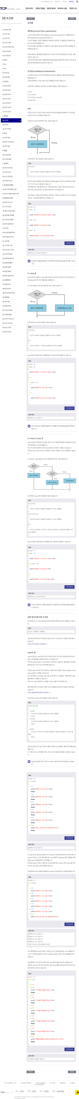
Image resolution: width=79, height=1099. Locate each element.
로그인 (64, 1)
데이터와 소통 (62, 8)
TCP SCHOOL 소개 (47, 1)
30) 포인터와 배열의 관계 (9, 189)
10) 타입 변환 (6, 77)
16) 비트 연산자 (6, 107)
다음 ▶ (72, 18)
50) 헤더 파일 (6, 302)
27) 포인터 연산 (6, 172)
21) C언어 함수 (6, 138)
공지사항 (52, 1083)
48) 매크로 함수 (6, 289)
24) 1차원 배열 (6, 155)
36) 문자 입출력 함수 (8, 224)
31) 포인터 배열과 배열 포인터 (10, 194)
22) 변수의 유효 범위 (8, 142)
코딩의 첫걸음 (40, 8)
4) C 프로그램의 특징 (8, 47)
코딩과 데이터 (51, 8)
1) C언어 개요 (6, 34)
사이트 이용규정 (40, 1083)
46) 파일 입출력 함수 (8, 276)
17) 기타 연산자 (6, 112)
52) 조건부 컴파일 (7, 310)
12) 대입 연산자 (6, 90)
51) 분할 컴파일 (6, 306)
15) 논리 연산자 (6, 103)
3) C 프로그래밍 (6, 43)
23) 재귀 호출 (6, 146)
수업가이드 (57, 1)
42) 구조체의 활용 (7, 254)
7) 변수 (4, 64)
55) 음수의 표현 (6, 327)
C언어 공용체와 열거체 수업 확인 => (39, 693)
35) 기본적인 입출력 (8, 220)
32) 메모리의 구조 (7, 202)
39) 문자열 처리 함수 (8, 237)
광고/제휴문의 (39, 1084)
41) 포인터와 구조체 (8, 250)
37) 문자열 (5, 228)
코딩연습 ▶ (69, 243)
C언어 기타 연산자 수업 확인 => (38, 644)
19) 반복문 (5, 125)
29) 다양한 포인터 (7, 181)
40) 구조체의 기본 (7, 245)
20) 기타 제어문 (6, 129)
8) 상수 (4, 68)
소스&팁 (72, 1083)
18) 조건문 (5, 120)
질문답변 (62, 1083)
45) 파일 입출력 (6, 271)
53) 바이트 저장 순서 (8, 319)
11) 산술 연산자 (6, 86)
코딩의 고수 (73, 8)
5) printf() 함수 (6, 51)
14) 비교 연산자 (6, 99)
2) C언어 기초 (6, 38)
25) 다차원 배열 (6, 159)
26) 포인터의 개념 (7, 168)
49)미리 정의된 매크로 (8, 293)
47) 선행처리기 (6, 284)
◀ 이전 (31, 18)
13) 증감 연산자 (6, 94)
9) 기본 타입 (5, 73)
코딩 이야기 (29, 8)
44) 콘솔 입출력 (6, 267)
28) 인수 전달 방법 (7, 176)
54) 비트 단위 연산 (7, 323)
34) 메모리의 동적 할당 (8, 211)
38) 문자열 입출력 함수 (8, 232)
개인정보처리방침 (26, 1083)
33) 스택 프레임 (6, 207)
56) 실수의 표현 (6, 332)
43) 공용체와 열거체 (8, 258)
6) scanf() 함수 (6, 56)
